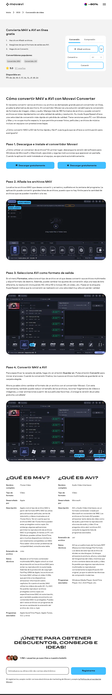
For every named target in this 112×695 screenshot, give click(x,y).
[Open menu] (104, 4)
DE (14, 77)
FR (17, 77)
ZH (37, 77)
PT (22, 77)
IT (19, 77)
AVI (97, 57)
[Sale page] (91, 4)
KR (34, 77)
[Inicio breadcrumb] (8, 12)
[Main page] (14, 4)
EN (11, 77)
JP (31, 77)
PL (28, 77)
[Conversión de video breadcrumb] (35, 12)
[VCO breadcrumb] (18, 12)
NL (25, 77)
